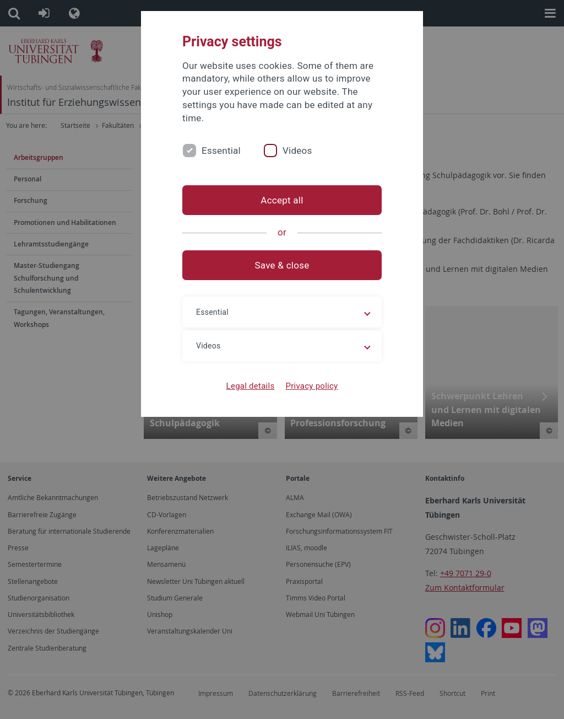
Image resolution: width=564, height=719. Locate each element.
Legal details (250, 386)
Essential (221, 150)
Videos (297, 150)
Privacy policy (311, 386)
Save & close (282, 265)
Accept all (282, 200)
